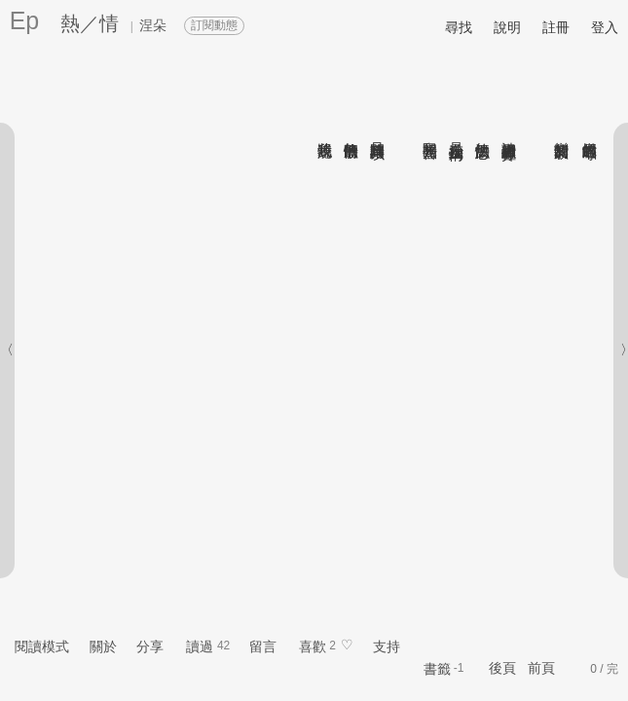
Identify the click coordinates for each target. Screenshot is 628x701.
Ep (25, 20)
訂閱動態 (214, 25)
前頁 (541, 668)
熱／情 (89, 23)
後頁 (502, 668)
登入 (604, 27)
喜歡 (312, 646)
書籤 (437, 669)
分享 (150, 646)
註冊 (556, 27)
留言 (263, 646)
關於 (103, 646)
